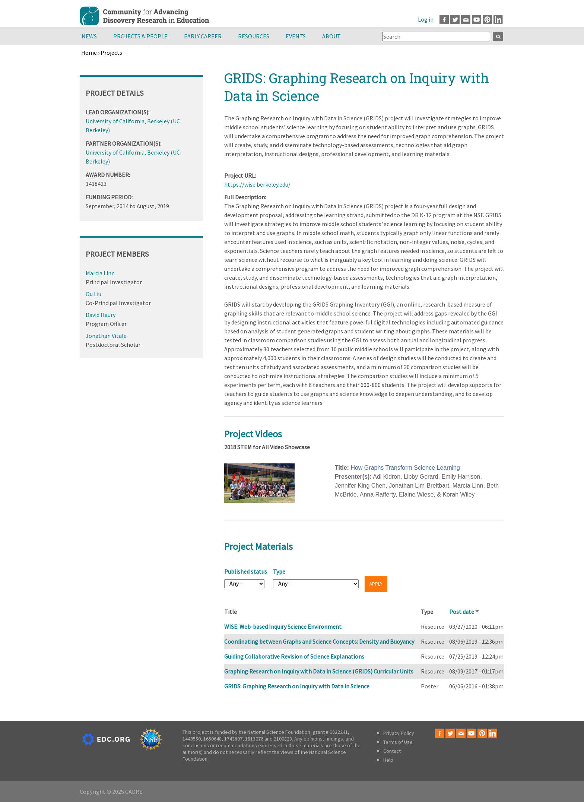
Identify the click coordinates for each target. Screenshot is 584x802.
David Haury (100, 314)
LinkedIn (498, 19)
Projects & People (140, 36)
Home (89, 52)
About (331, 36)
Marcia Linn (100, 273)
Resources (253, 36)
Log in (426, 19)
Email (465, 19)
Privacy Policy (398, 733)
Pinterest (487, 19)
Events (296, 36)
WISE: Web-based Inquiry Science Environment (283, 626)
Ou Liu (93, 294)
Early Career (203, 36)
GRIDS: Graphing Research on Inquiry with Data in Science (296, 686)
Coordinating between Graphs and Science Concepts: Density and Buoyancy (319, 641)
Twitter (455, 19)
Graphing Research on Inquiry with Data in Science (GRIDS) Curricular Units (318, 671)
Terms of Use (398, 742)
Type (279, 571)
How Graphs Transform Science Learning (405, 468)
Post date (464, 611)
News (89, 36)
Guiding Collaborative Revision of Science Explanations (294, 656)
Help (388, 760)
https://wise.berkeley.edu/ (257, 184)
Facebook (444, 19)
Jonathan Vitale (106, 335)
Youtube (476, 19)
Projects (111, 52)
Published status (245, 571)
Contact (392, 751)
